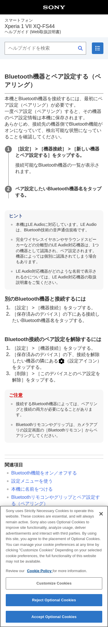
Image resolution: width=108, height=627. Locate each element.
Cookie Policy (40, 573)
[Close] (101, 516)
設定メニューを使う (32, 481)
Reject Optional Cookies (54, 602)
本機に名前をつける (32, 489)
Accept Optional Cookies (54, 619)
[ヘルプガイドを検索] (45, 48)
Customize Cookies (53, 585)
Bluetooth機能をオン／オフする (44, 472)
